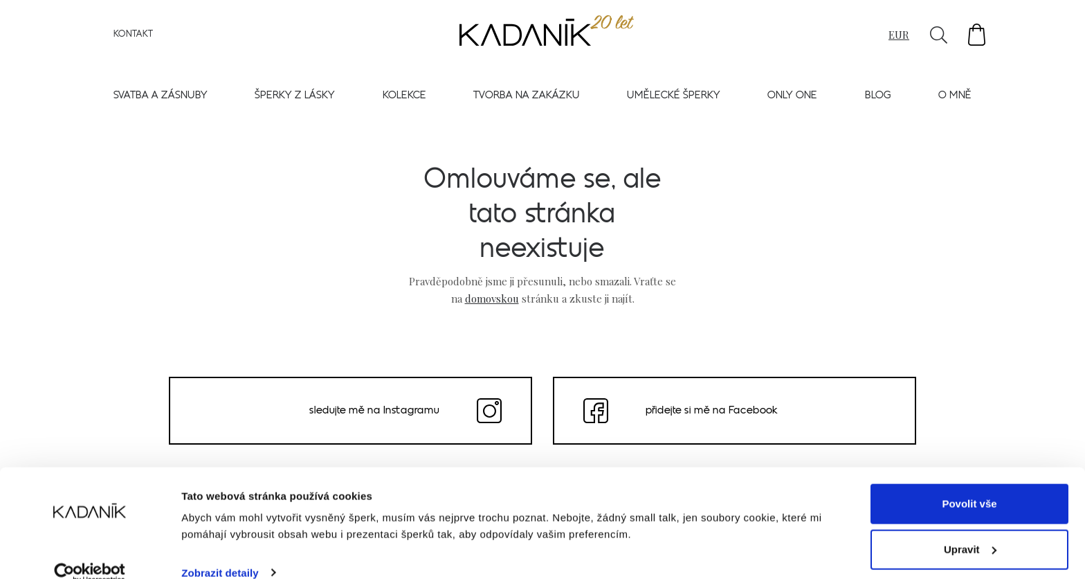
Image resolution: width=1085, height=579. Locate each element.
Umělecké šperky (673, 98)
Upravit (970, 528)
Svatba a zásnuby (160, 98)
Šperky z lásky (295, 98)
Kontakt (133, 37)
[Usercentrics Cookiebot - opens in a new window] (89, 552)
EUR (898, 37)
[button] (976, 37)
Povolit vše (969, 483)
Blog (878, 98)
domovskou (492, 298)
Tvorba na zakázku (526, 98)
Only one (792, 98)
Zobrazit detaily (220, 552)
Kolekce (404, 98)
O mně (955, 98)
